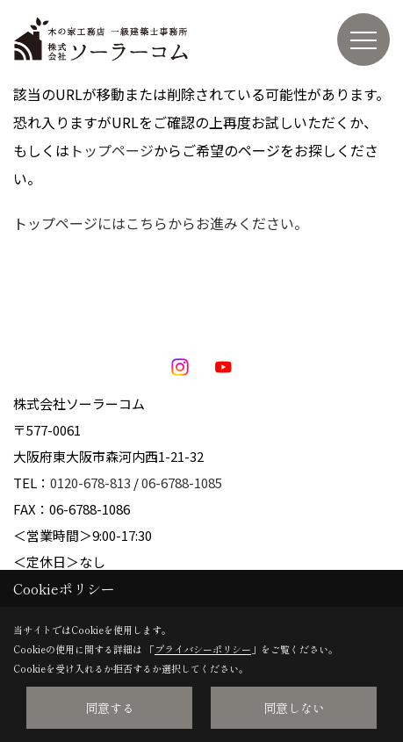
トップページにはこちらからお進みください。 (160, 223)
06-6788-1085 (181, 482)
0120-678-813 (90, 482)
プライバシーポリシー (203, 649)
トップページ (111, 150)
